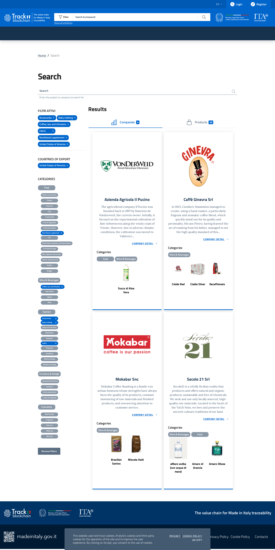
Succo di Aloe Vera (126, 291)
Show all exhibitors (63, 23)
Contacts (261, 537)
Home (42, 55)
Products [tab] (199, 123)
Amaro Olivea (217, 465)
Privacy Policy (218, 537)
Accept (197, 540)
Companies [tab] (125, 123)
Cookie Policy (192, 536)
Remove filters (49, 451)
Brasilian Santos (116, 463)
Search (44, 91)
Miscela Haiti (136, 461)
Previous (165, 275)
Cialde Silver (197, 285)
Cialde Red (178, 285)
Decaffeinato (217, 285)
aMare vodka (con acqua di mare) (178, 469)
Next (231, 275)
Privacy (174, 536)
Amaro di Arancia (197, 467)
